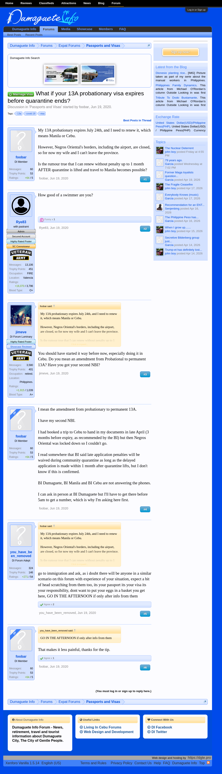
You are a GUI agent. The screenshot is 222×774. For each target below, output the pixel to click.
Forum (116, 3)
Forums (49, 29)
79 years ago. (174, 160)
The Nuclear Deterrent (179, 148)
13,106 (29, 264)
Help (157, 763)
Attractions (68, 3)
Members (106, 29)
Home (9, 3)
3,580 (29, 365)
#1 (145, 179)
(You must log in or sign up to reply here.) (123, 691)
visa (42, 113)
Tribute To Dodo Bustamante (176, 97)
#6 (145, 667)
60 (31, 169)
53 (31, 173)
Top (202, 763)
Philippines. (26, 382)
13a (18, 113)
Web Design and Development (107, 732)
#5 (145, 613)
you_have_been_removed (21, 554)
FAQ (122, 29)
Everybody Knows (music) (181, 194)
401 (31, 369)
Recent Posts (33, 34)
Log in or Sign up (197, 9)
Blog (101, 3)
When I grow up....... (178, 227)
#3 (145, 374)
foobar (84, 107)
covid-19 (30, 113)
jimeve (21, 332)
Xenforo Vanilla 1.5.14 (22, 763)
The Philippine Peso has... (182, 217)
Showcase (84, 29)
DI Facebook (159, 727)
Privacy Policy (121, 763)
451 (31, 269)
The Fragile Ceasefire (179, 184)
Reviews (26, 3)
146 (31, 572)
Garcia (169, 164)
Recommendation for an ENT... (184, 205)
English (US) (51, 763)
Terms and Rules (93, 763)
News (87, 3)
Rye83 (21, 222)
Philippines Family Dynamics (176, 85)
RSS (208, 762)
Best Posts (14, 34)
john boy (170, 151)
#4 (145, 509)
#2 (145, 228)
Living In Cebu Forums (100, 727)
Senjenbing (172, 208)
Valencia (28, 277)
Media (65, 29)
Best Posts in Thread (137, 120)
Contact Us (143, 763)
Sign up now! (180, 52)
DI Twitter (157, 732)
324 (31, 568)
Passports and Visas (45, 107)
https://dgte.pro (199, 757)
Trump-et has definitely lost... (183, 249)
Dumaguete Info (24, 29)
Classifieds (46, 3)
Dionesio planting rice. (171, 73)
